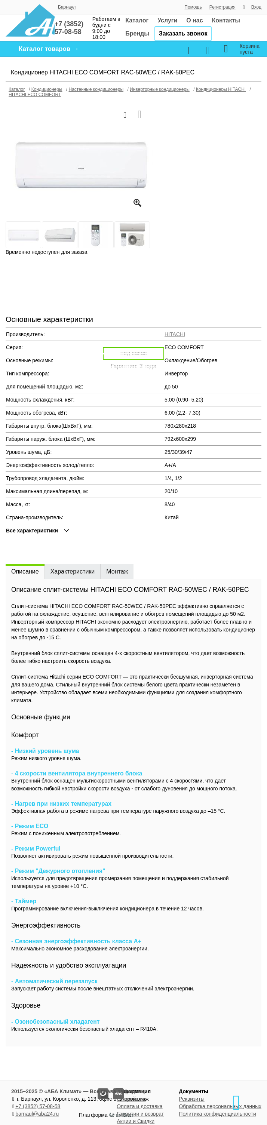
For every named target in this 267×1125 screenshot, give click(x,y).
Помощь (193, 7)
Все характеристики (32, 531)
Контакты (226, 20)
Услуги (167, 20)
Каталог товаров (44, 48)
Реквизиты (192, 1099)
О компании (131, 1099)
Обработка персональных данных (220, 1106)
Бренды (137, 33)
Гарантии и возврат (140, 1114)
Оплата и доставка (139, 1106)
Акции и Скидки (135, 1121)
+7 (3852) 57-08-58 (37, 1106)
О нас (194, 20)
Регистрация (222, 7)
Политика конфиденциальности (217, 1114)
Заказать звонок (183, 33)
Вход (256, 7)
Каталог (136, 20)
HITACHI (175, 334)
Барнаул (67, 7)
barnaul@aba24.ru (37, 1114)
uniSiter (125, 1115)
